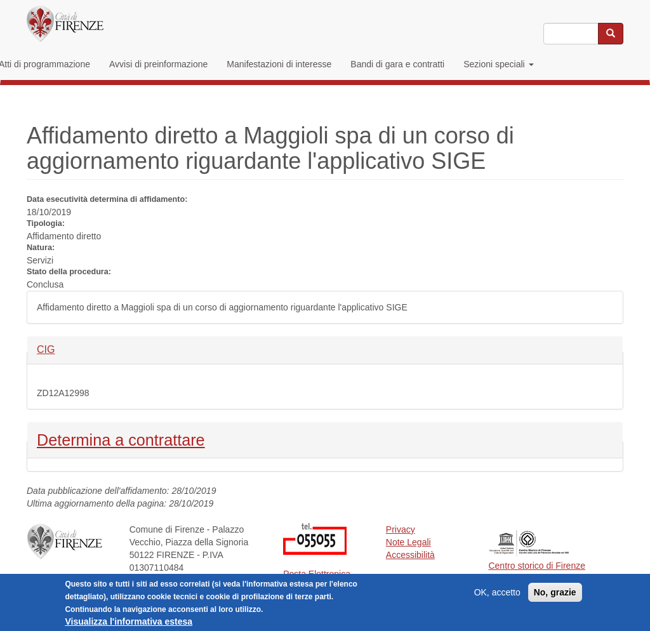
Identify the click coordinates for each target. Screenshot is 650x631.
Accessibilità (410, 555)
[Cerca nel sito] (610, 33)
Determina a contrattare (121, 438)
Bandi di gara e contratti (397, 64)
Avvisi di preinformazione (158, 64)
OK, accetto (497, 592)
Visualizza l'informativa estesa (128, 621)
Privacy (400, 529)
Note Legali (408, 542)
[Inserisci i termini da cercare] (571, 33)
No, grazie (555, 592)
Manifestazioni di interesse (279, 64)
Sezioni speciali (498, 64)
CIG (58, 349)
